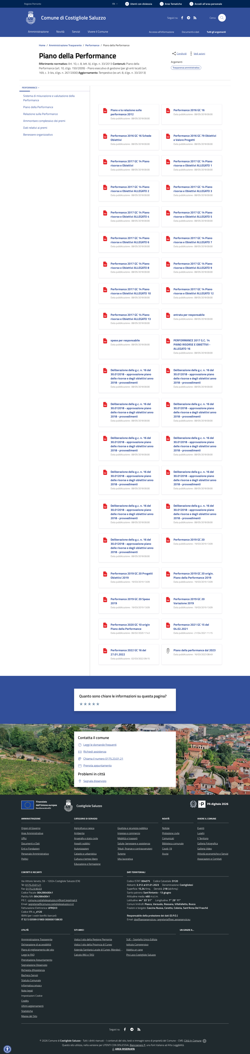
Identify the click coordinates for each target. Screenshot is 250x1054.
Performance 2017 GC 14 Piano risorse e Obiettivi (130, 163)
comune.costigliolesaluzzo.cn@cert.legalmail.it (52, 900)
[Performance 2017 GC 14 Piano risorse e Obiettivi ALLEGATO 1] (168, 161)
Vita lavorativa (125, 859)
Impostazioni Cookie (31, 996)
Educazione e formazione (87, 864)
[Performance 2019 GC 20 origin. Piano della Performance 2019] (168, 573)
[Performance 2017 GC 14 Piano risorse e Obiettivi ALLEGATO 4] (105, 212)
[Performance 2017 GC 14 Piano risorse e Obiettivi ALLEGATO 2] (105, 187)
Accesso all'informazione (161, 32)
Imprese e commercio (128, 833)
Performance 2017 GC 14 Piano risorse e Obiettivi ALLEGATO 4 (130, 214)
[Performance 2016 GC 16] (168, 110)
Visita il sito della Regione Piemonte (93, 939)
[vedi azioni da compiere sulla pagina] (197, 53)
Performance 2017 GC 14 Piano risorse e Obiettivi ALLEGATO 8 (130, 265)
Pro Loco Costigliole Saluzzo (141, 955)
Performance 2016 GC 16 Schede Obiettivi (131, 138)
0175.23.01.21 (33, 885)
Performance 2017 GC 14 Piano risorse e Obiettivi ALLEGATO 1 (192, 163)
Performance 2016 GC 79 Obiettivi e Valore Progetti (194, 138)
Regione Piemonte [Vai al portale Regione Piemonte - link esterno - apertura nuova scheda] (32, 3)
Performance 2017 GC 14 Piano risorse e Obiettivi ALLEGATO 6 (130, 240)
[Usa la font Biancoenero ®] (138, 4)
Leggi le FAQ (28, 955)
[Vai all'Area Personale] (206, 4)
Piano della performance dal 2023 (194, 650)
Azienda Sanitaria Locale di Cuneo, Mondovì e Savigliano (104, 950)
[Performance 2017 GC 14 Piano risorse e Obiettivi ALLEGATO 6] (105, 238)
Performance (92, 45)
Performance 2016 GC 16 (189, 110)
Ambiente (79, 833)
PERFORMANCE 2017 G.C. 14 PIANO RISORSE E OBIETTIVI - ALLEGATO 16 (191, 344)
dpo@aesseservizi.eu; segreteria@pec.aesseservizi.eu (162, 919)
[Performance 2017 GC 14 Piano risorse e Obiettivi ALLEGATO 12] (168, 289)
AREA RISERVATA (123, 1049)
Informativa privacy (31, 985)
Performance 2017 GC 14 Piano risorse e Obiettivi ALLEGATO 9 (192, 265)
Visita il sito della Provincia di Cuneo (93, 944)
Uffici (24, 838)
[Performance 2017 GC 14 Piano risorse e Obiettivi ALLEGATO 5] (168, 212)
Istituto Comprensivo (137, 944)
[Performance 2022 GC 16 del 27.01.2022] (105, 650)
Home (42, 45)
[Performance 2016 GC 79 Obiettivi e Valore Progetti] (168, 136)
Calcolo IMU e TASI (84, 955)
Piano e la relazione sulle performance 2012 (126, 112)
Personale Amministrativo (35, 854)
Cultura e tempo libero (86, 859)
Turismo (121, 854)
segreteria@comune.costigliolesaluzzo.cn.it (51, 904)
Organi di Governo (30, 828)
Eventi (200, 828)
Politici (24, 859)
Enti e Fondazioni (30, 848)
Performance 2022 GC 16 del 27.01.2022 (128, 652)
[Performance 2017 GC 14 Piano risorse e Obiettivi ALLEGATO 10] (105, 289)
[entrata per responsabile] (168, 315)
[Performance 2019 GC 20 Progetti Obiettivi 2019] (105, 573)
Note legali (27, 990)
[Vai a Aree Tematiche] (171, 4)
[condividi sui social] (179, 53)
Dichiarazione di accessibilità (36, 944)
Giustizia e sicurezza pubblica (132, 828)
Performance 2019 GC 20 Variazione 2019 (189, 601)
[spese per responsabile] (105, 340)
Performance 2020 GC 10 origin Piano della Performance (130, 626)
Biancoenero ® (137, 1045)
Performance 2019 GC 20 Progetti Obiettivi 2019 (132, 575)
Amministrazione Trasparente (65, 45)
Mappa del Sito (29, 1016)
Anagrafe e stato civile (86, 838)
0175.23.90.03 (34, 889)
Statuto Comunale (31, 980)
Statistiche (27, 1011)
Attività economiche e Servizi (212, 854)
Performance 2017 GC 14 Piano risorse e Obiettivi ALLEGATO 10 (131, 291)
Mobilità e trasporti (127, 838)
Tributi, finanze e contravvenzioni (134, 848)
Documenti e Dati (30, 843)
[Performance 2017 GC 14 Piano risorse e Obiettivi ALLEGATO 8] (105, 264)
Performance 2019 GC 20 (189, 539)
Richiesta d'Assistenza (33, 970)
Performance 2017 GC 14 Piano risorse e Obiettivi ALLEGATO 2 (130, 189)
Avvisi (165, 854)
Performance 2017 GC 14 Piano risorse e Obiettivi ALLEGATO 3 (192, 189)
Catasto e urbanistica (85, 854)
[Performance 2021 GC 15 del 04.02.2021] (168, 625)
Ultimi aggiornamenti (32, 1006)
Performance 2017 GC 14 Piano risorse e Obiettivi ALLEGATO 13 (131, 317)
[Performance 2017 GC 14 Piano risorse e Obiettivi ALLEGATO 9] (168, 264)
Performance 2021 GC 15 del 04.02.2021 (191, 626)
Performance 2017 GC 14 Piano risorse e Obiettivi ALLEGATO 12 (193, 291)
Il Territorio (202, 838)
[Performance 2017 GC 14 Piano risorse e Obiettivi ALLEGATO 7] (168, 238)
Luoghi (200, 833)
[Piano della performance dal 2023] (168, 650)
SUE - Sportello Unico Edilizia (141, 939)
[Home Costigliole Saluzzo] (65, 17)
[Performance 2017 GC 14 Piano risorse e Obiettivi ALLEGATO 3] (168, 187)
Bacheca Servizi (29, 975)
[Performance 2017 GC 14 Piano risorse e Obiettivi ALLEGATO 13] (105, 315)
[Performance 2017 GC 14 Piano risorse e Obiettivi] (105, 161)
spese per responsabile (125, 340)
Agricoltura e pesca (84, 828)
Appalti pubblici (82, 843)
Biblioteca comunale (173, 843)
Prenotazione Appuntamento (36, 960)
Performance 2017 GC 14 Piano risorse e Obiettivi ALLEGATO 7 (192, 240)
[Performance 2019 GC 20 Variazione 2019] (168, 599)
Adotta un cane (134, 950)
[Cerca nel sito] (222, 18)
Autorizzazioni (81, 848)
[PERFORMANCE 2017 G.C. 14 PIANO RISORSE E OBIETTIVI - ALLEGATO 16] (168, 340)
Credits (25, 1001)
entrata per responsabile (189, 315)
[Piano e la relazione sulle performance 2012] (105, 110)
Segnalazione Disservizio (34, 965)
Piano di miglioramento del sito (37, 950)
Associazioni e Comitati (209, 859)
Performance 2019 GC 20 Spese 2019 (130, 601)
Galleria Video (204, 848)
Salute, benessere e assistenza (133, 843)
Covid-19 (167, 848)
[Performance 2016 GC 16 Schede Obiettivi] (105, 136)
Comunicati (168, 838)
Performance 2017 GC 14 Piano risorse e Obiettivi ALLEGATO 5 (192, 214)
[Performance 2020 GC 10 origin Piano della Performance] (105, 625)
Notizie (165, 828)
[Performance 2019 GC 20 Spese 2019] (105, 599)
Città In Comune (193, 1040)
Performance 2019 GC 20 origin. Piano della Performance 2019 (193, 575)
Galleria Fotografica (207, 843)
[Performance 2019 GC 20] (168, 540)
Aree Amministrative (32, 833)
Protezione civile (170, 833)
